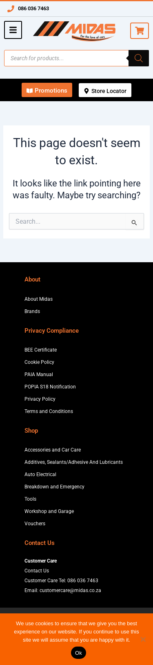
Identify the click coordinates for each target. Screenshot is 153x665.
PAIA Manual (38, 374)
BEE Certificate (40, 350)
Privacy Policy (39, 399)
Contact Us (36, 571)
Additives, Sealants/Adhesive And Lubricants (73, 462)
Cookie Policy (39, 362)
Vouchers (34, 524)
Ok (78, 653)
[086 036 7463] (10, 8)
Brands (32, 311)
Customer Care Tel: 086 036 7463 (61, 580)
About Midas (38, 299)
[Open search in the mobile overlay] (76, 58)
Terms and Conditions (48, 411)
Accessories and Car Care (52, 450)
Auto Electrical (40, 474)
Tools (30, 499)
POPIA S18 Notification (50, 387)
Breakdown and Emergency (54, 487)
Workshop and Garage (49, 511)
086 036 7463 (33, 8)
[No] (143, 639)
